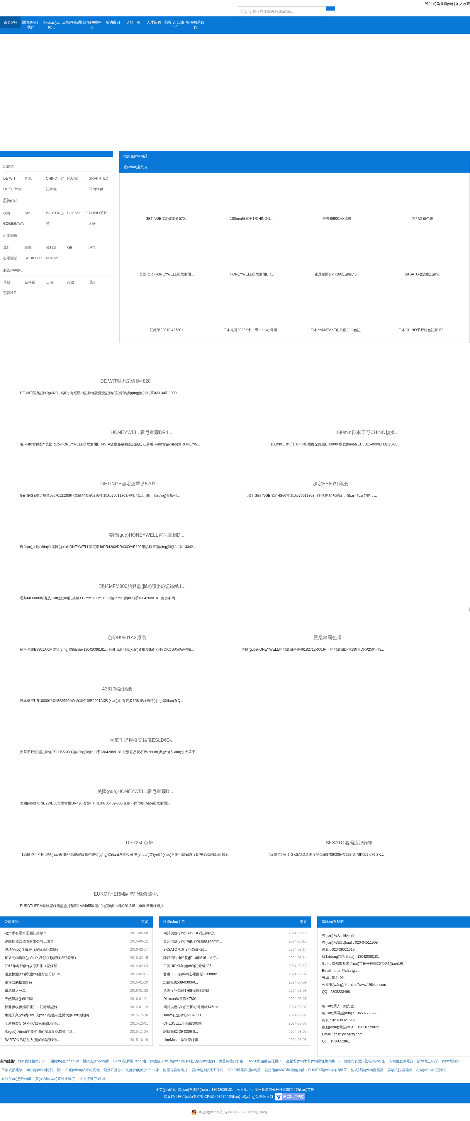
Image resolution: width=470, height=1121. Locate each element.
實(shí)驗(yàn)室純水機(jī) (55, 1079)
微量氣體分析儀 (231, 1061)
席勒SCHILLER (33, 253)
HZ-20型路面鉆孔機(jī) (264, 1061)
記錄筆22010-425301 (166, 330)
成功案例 (113, 22)
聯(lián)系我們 (195, 24)
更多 (144, 922)
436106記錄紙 (117, 688)
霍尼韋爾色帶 (422, 219)
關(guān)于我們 (31, 24)
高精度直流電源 (401, 1061)
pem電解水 (451, 1061)
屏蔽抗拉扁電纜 (399, 1070)
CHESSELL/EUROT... (78, 213)
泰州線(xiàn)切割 (39, 1070)
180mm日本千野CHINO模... (252, 219)
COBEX (9, 224)
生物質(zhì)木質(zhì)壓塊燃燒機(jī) (313, 1061)
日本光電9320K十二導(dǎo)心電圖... (251, 330)
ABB (28, 213)
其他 (28, 178)
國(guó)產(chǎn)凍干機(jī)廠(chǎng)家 (79, 1061)
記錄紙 (8, 201)
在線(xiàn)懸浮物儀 (16, 1079)
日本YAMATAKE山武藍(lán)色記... (337, 330)
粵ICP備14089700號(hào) (220, 1097)
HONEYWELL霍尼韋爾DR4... (141, 432)
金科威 (30, 282)
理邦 (92, 248)
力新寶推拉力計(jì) (32, 1061)
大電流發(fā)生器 (92, 1079)
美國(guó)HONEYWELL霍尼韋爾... (166, 274)
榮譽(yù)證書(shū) (174, 24)
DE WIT (9, 178)
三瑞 (49, 282)
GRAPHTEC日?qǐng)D (98, 183)
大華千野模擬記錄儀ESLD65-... (142, 740)
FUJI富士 (74, 178)
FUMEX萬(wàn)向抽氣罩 (327, 1070)
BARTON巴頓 (55, 218)
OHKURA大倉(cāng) (12, 194)
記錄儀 (8, 166)
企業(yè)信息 (166, 1090)
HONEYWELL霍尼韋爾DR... (252, 274)
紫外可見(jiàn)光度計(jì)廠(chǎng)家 (131, 1070)
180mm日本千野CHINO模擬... (367, 432)
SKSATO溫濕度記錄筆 (422, 274)
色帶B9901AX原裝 (337, 219)
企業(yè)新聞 (72, 22)
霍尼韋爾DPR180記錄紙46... (337, 274)
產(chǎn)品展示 (51, 25)
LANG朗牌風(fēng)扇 (129, 1061)
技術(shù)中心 (92, 24)
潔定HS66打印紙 (330, 483)
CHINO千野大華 (98, 218)
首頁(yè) (10, 22)
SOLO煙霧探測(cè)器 (244, 1070)
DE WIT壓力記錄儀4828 (125, 381)
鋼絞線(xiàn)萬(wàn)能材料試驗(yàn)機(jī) (182, 1061)
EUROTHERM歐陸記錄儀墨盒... (127, 894)
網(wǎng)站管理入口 (257, 1097)
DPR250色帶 (139, 842)
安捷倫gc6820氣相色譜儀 (284, 1070)
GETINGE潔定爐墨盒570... (166, 219)
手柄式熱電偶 (12, 1070)
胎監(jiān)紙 (12, 270)
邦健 (70, 282)
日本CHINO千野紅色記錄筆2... (422, 330)
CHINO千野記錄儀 (55, 183)
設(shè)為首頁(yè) (439, 4)
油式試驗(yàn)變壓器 (367, 1070)
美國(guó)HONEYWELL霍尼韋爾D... (146, 535)
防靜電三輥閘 (427, 1061)
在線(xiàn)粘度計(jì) (431, 1070)
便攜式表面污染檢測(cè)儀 (364, 1061)
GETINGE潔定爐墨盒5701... (130, 483)
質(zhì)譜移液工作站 (207, 1070)
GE (69, 248)
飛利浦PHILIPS (53, 253)
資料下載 (133, 22)
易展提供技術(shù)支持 (182, 1097)
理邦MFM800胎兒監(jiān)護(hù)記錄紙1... (142, 586)
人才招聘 (154, 22)
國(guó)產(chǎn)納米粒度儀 (78, 1070)
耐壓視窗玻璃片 (175, 1070)
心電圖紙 (10, 236)
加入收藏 (463, 4)
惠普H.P (9, 293)
